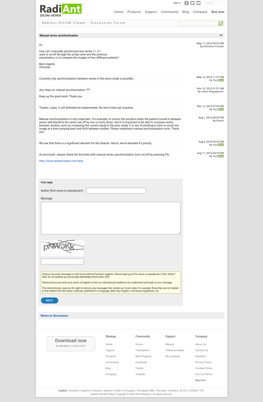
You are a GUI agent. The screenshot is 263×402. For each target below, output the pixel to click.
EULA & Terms (204, 374)
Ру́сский (161, 390)
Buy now (217, 12)
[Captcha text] (62, 267)
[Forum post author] (116, 191)
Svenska (173, 390)
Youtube (140, 374)
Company (200, 12)
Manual (170, 344)
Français (96, 390)
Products (134, 12)
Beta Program (143, 356)
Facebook (141, 362)
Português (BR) (145, 390)
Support (151, 12)
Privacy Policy (203, 362)
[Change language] (214, 3)
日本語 (193, 390)
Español (85, 390)
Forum (139, 344)
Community (169, 12)
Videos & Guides (175, 350)
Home (118, 12)
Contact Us (202, 350)
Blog (185, 12)
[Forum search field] (198, 23)
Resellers (201, 356)
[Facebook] (187, 4)
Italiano (107, 390)
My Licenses (173, 356)
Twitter (140, 368)
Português (129, 390)
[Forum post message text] (111, 221)
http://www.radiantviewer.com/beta (61, 161)
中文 (201, 390)
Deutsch (74, 390)
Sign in (177, 2)
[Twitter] (193, 4)
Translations (143, 350)
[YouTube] (198, 4)
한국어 (184, 390)
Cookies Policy (204, 368)
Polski (117, 390)
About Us (201, 344)
